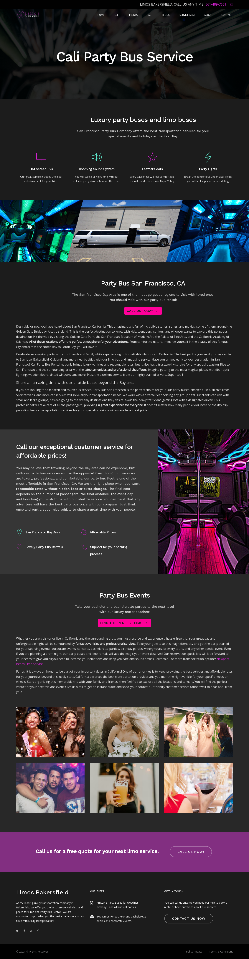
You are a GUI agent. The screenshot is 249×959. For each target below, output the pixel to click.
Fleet (131, 15)
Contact (227, 15)
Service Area (192, 15)
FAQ (159, 15)
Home (117, 15)
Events (145, 15)
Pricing (173, 15)
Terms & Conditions (221, 951)
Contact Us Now (188, 918)
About (211, 15)
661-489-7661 (215, 4)
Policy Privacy (194, 951)
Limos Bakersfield (42, 892)
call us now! (190, 852)
